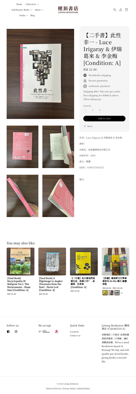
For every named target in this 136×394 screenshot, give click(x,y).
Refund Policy (83, 388)
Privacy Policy (69, 388)
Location (74, 331)
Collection (31, 4)
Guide (22, 15)
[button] (115, 10)
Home (19, 4)
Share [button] (88, 126)
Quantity (87, 105)
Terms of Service (53, 388)
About (38, 10)
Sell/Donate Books (20, 10)
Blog (32, 15)
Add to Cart (104, 118)
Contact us (75, 335)
